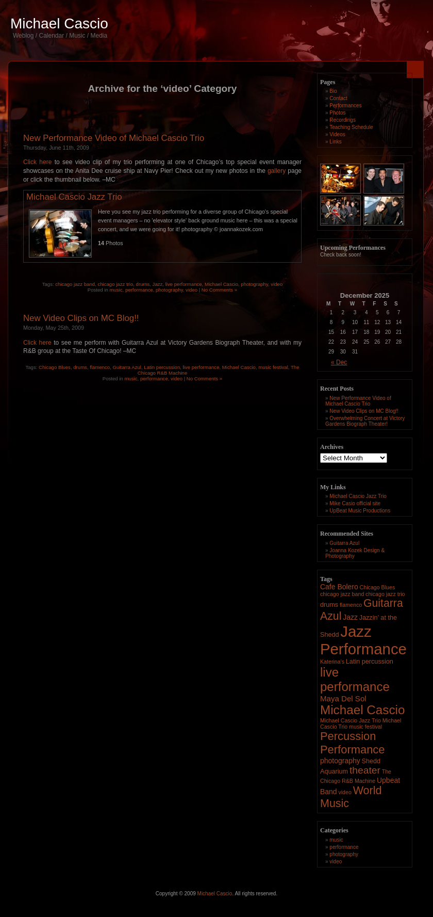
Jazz (158, 284)
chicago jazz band (75, 284)
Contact (338, 98)
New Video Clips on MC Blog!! (81, 318)
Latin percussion (162, 367)
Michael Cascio (59, 23)
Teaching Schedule (351, 127)
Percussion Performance (352, 743)
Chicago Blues (55, 367)
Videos (337, 134)
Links (335, 141)
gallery (277, 170)
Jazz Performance (363, 640)
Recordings (342, 120)
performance (139, 290)
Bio (333, 91)
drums (143, 284)
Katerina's (332, 661)
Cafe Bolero (339, 587)
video (276, 284)
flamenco (100, 367)
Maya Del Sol (343, 698)
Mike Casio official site (354, 503)
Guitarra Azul (127, 367)
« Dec (339, 362)
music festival (273, 367)
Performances (345, 105)
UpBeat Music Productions (359, 510)
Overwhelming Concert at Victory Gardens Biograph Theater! (365, 421)
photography (254, 284)
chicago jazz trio (115, 284)
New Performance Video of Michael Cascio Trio (113, 138)
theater (364, 770)
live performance (183, 284)
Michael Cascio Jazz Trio (74, 197)
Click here (37, 162)
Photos (337, 113)
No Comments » (219, 290)
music (116, 290)
